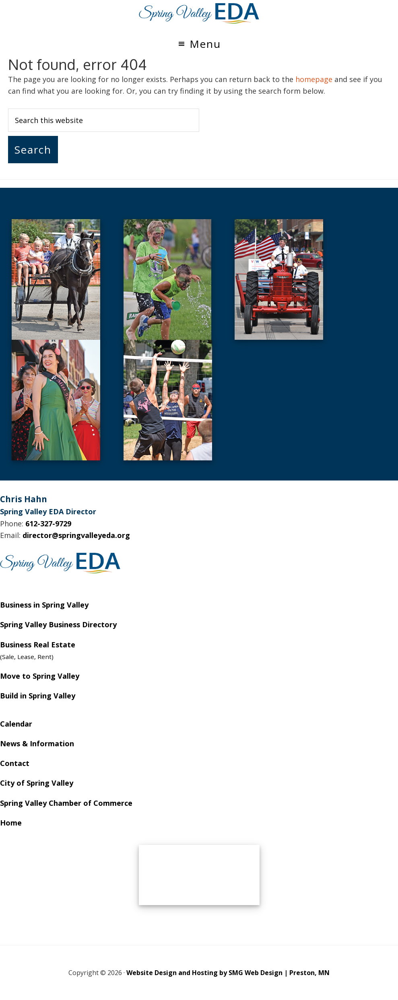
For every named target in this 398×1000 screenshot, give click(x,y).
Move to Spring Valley (39, 676)
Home (11, 823)
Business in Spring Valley (44, 605)
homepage (313, 79)
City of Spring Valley (36, 783)
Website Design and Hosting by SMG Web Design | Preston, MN (228, 972)
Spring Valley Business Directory (58, 624)
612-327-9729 (48, 523)
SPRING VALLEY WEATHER (199, 875)
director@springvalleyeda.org (76, 535)
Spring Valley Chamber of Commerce (66, 803)
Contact (14, 763)
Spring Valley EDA (199, 13)
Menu (205, 44)
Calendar (16, 724)
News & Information (37, 743)
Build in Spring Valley (37, 695)
